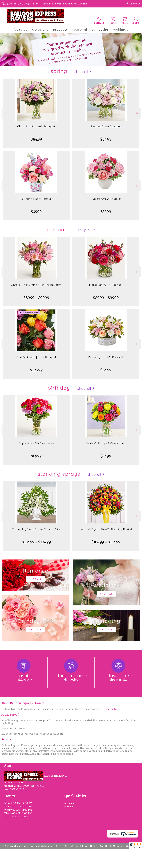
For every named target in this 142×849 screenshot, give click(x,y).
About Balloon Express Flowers (22, 703)
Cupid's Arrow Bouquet (106, 198)
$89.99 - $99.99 (36, 298)
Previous (4, 113)
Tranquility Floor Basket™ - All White (36, 529)
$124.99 (36, 370)
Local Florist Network (111, 846)
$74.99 (106, 456)
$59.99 (106, 212)
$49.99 (36, 212)
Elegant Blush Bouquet (106, 126)
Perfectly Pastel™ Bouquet (105, 357)
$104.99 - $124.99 (36, 542)
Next (137, 113)
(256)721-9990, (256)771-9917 (22, 3)
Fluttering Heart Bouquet (36, 198)
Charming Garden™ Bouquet (36, 126)
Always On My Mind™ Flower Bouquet (36, 284)
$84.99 (36, 139)
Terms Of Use (71, 846)
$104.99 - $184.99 (105, 542)
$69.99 (36, 456)
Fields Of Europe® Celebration (106, 443)
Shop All (81, 72)
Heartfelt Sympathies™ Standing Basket (105, 529)
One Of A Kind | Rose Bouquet (36, 357)
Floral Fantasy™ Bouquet (106, 284)
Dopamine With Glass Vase (36, 443)
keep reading (111, 709)
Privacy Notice (89, 846)
